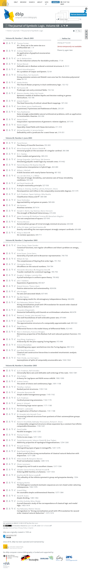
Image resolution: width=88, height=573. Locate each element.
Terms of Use (13, 528)
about (39, 2)
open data (31, 526)
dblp (16, 2)
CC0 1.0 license (45, 526)
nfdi (46, 2)
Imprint (30, 528)
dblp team (34, 523)
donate (55, 2)
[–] (61, 38)
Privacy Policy (22, 528)
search (32, 2)
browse (23, 2)
